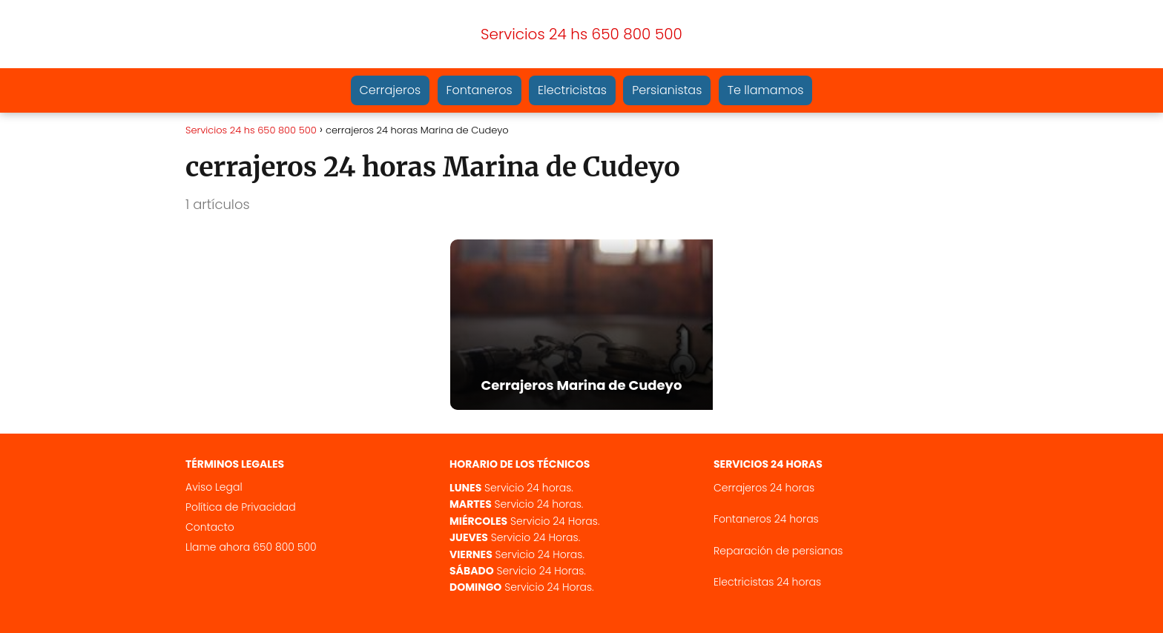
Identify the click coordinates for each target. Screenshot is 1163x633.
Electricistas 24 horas (767, 581)
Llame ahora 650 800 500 (251, 547)
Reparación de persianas (778, 550)
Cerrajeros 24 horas (764, 487)
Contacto (209, 527)
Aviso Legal (214, 487)
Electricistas (572, 90)
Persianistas (667, 90)
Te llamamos (766, 90)
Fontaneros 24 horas (766, 518)
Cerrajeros (390, 90)
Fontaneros (480, 90)
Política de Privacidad (240, 507)
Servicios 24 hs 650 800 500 (581, 34)
